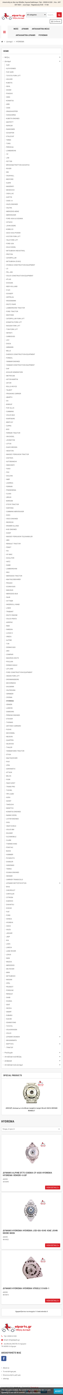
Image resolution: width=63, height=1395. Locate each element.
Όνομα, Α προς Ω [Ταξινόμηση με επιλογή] (9, 1129)
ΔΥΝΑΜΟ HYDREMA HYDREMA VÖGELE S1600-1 (26, 1288)
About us (6, 1368)
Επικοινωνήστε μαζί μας (12, 1375)
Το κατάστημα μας (9, 1371)
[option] (31, 1096)
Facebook (3, 1358)
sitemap (6, 1379)
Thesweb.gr (34, 1387)
